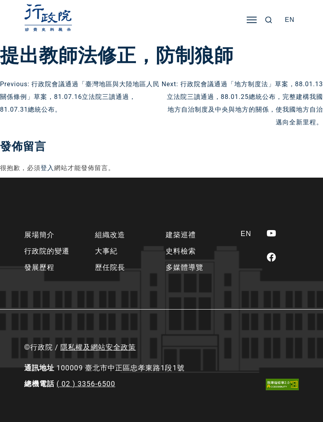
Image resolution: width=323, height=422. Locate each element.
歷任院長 (110, 267)
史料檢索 (181, 251)
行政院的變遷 (47, 251)
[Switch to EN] (289, 19)
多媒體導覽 (184, 267)
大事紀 (106, 251)
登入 (47, 168)
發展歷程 (39, 267)
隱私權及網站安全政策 (98, 347)
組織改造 (110, 234)
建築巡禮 (181, 234)
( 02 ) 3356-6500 (85, 383)
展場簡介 (39, 234)
